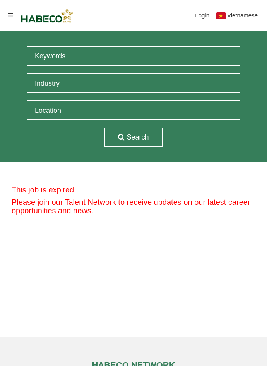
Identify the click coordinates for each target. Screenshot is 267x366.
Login (202, 15)
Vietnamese (242, 15)
